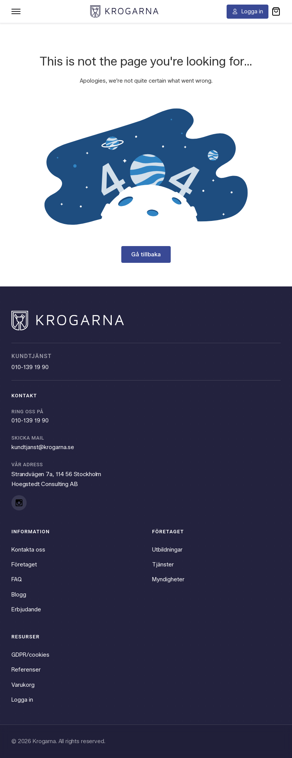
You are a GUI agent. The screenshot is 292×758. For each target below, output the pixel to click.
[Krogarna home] (124, 11)
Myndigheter (168, 579)
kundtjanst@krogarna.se (42, 446)
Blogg (18, 594)
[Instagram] (19, 502)
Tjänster (163, 564)
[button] (276, 11)
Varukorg (23, 684)
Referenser (26, 669)
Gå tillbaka (146, 254)
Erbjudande (26, 609)
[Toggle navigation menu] (16, 11)
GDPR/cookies (30, 654)
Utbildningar (167, 549)
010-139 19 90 (30, 366)
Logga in (22, 699)
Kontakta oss (28, 549)
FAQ (16, 579)
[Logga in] (247, 12)
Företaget (24, 564)
